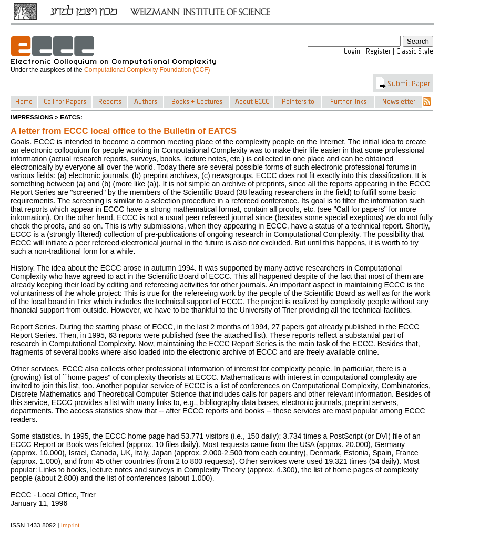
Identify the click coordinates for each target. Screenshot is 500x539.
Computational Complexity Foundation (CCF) (147, 70)
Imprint (70, 525)
